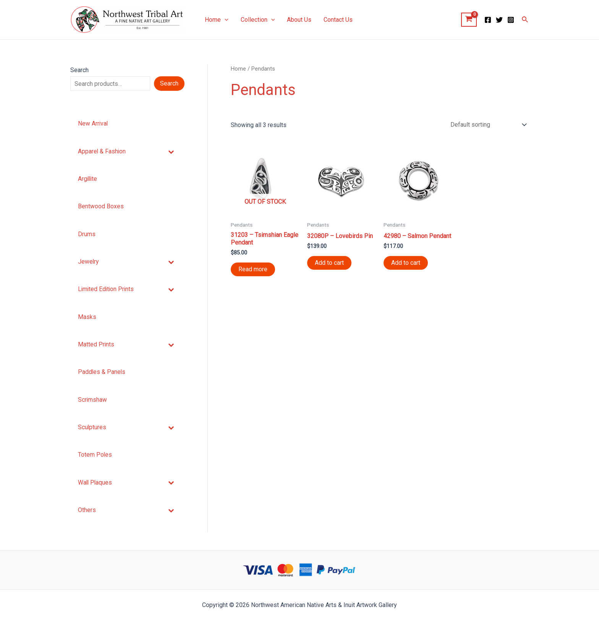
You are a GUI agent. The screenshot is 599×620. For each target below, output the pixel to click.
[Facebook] (487, 19)
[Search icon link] (525, 19)
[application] (224, 20)
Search (79, 70)
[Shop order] (486, 125)
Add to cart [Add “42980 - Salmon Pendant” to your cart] (405, 264)
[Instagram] (510, 19)
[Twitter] (499, 19)
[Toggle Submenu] (171, 151)
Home (216, 20)
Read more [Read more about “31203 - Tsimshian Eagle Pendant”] (252, 270)
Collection (258, 20)
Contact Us (338, 19)
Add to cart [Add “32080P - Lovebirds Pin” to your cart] (329, 264)
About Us (299, 19)
